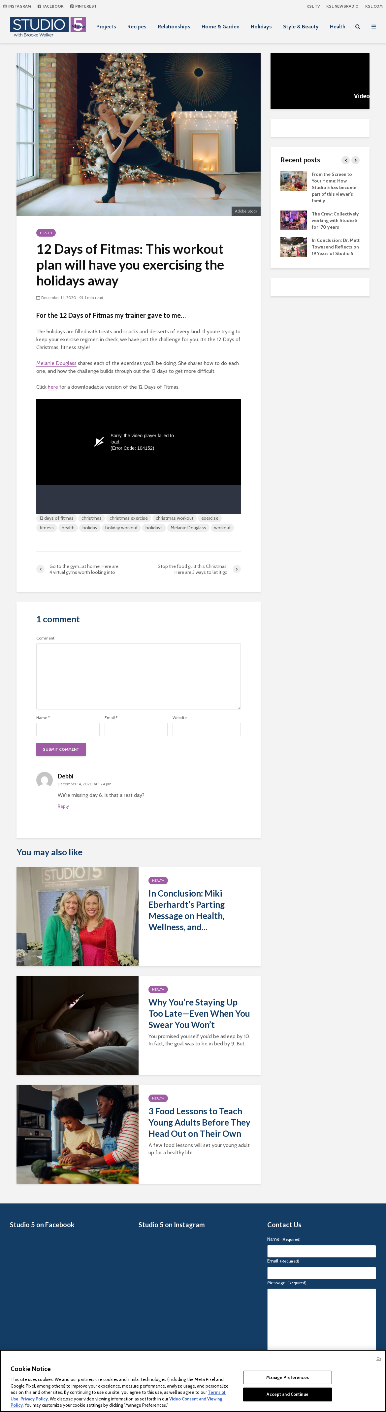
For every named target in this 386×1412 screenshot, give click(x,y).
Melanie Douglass (56, 363)
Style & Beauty (301, 26)
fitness (47, 528)
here (53, 387)
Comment (45, 638)
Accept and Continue (287, 1394)
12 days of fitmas (57, 518)
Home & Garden (221, 26)
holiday (89, 528)
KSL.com (374, 6)
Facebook (51, 6)
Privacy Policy (34, 1398)
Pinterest (83, 6)
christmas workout (174, 518)
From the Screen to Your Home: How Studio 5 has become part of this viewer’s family (334, 187)
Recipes (136, 26)
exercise (209, 518)
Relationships (174, 26)
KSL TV (313, 6)
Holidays (261, 26)
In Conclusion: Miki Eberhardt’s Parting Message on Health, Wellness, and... (186, 910)
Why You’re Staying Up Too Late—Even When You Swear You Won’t (199, 1013)
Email (111, 718)
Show (78, 26)
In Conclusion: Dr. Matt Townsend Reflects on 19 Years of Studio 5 (336, 246)
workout (222, 528)
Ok (378, 1358)
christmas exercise (129, 518)
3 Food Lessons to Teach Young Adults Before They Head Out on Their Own (199, 1122)
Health (337, 26)
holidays (154, 528)
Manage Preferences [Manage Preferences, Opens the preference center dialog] (287, 1377)
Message (286, 1283)
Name (43, 718)
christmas (91, 518)
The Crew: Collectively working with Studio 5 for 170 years (335, 220)
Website (180, 718)
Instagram (17, 6)
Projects (106, 26)
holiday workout (121, 528)
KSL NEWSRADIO (342, 6)
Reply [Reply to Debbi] (63, 806)
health (68, 528)
